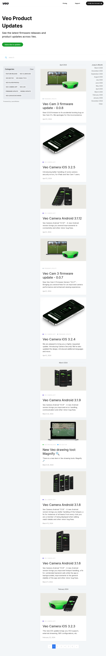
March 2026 (99, 68)
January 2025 (98, 98)
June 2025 (99, 83)
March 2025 (99, 92)
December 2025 (97, 71)
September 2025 (97, 74)
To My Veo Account (95, 3)
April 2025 (99, 89)
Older (101, 104)
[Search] (21, 58)
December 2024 (97, 101)
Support (77, 3)
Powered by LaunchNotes (11, 101)
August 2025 (98, 77)
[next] (76, 646)
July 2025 (99, 80)
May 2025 (99, 86)
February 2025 (98, 95)
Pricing (65, 3)
